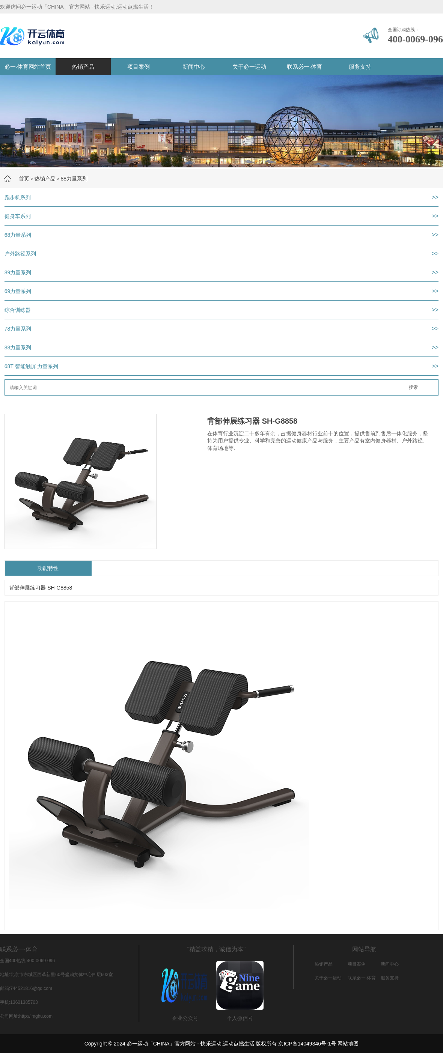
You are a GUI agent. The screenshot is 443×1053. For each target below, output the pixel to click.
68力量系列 (18, 235)
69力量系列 (18, 291)
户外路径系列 (20, 254)
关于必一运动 (249, 66)
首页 (24, 179)
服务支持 (360, 66)
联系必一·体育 (304, 66)
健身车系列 (18, 216)
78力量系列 (18, 329)
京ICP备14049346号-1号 (307, 1044)
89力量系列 (18, 272)
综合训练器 (18, 310)
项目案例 (138, 66)
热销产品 (83, 66)
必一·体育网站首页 (28, 66)
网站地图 (348, 1044)
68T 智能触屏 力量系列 (32, 366)
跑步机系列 (18, 197)
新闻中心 (193, 66)
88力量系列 (73, 179)
